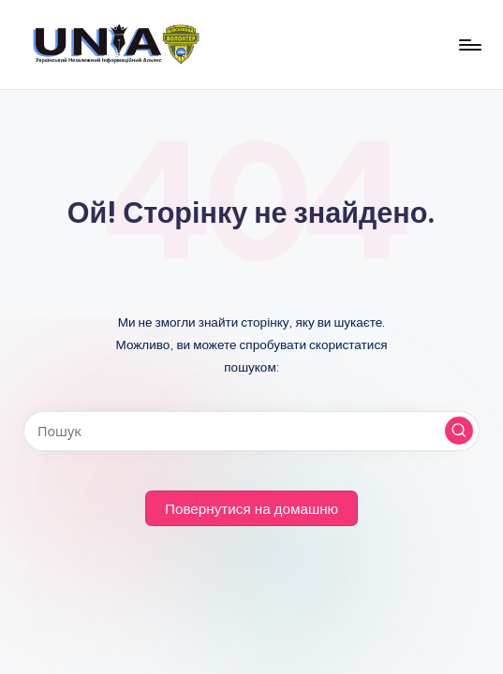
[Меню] (469, 45)
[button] (459, 431)
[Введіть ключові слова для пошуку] (251, 431)
